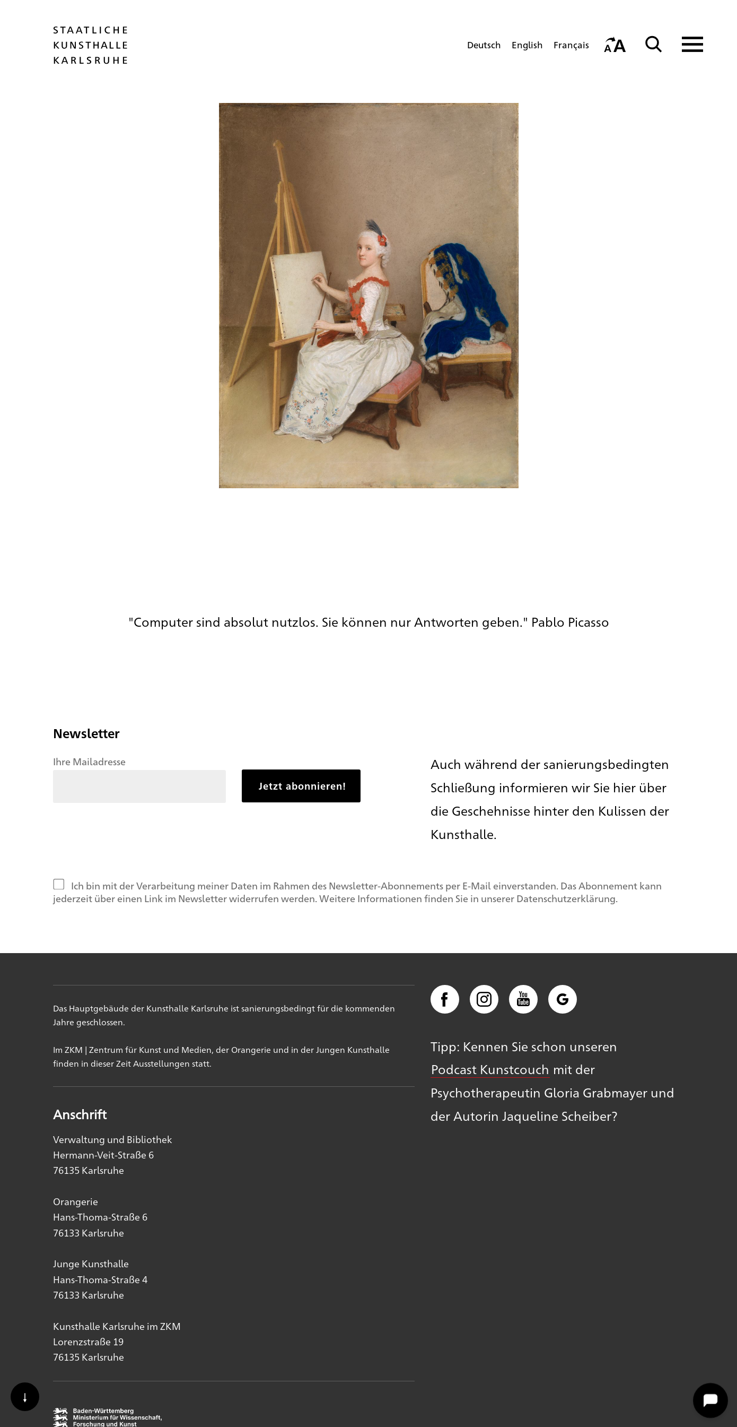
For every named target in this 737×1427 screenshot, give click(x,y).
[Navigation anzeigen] (685, 44)
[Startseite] (90, 58)
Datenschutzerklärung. (567, 898)
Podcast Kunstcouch (490, 1068)
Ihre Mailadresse (89, 761)
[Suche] (653, 44)
